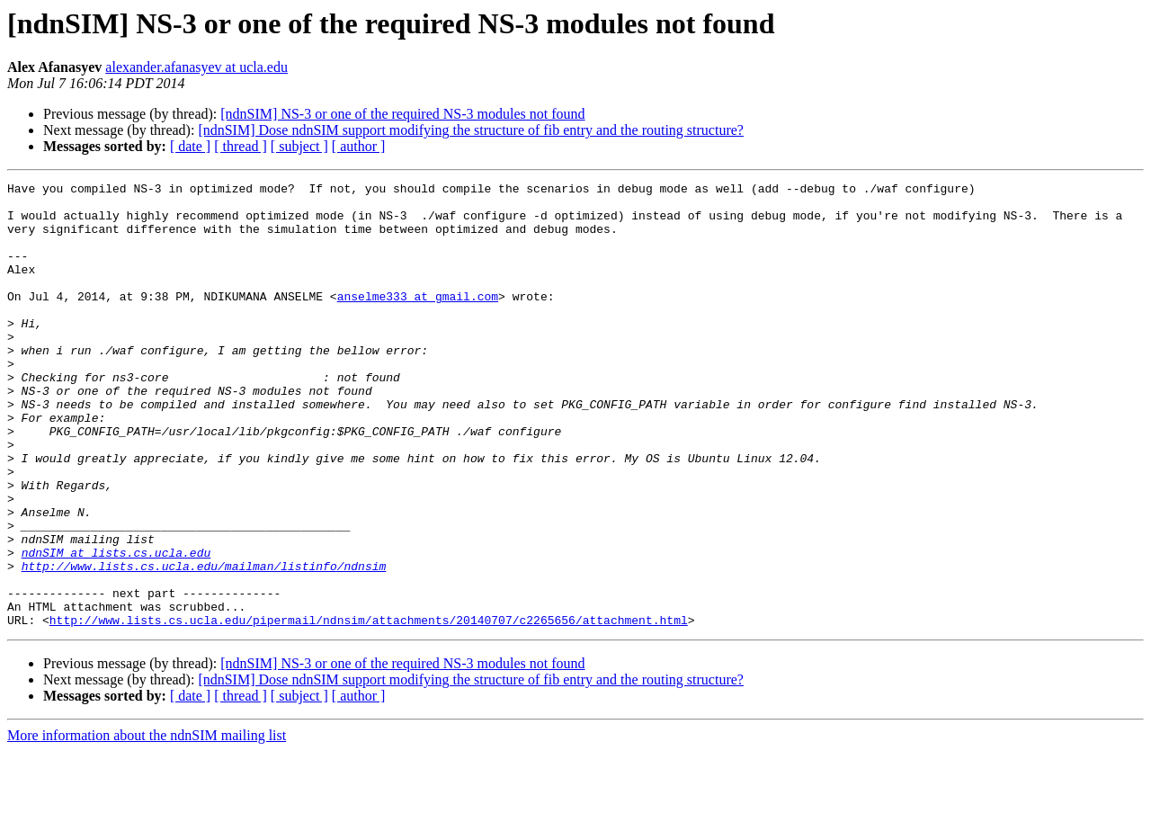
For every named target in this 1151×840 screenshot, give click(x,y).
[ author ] (359, 146)
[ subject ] (299, 146)
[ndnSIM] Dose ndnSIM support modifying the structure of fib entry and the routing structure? (471, 130)
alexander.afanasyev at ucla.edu (196, 67)
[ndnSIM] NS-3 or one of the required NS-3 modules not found (402, 113)
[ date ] (190, 146)
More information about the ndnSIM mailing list (146, 824)
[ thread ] (240, 146)
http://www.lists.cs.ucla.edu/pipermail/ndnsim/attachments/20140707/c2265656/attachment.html (368, 709)
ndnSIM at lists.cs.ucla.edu (116, 628)
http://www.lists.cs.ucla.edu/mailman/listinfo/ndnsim (204, 644)
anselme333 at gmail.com (417, 320)
